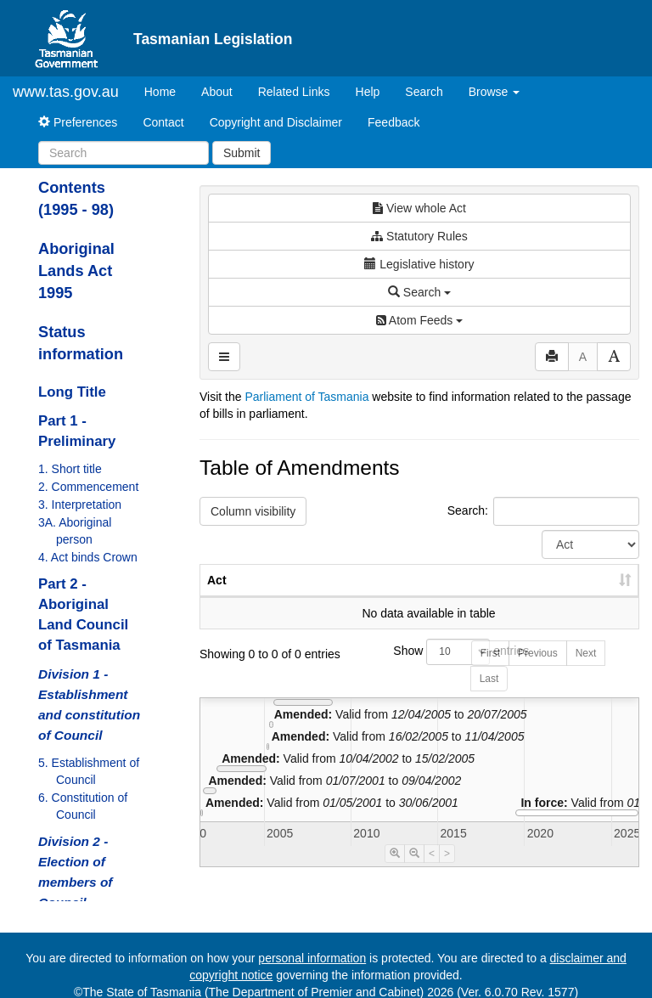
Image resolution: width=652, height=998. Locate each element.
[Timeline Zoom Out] (414, 870)
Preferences (77, 122)
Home (166, 90)
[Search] (123, 153)
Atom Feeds (419, 320)
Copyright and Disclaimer (276, 122)
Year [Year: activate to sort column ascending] (434, 597)
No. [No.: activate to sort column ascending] (357, 597)
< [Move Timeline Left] (432, 871)
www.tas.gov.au (66, 91)
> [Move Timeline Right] (447, 871)
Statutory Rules (419, 236)
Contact (163, 122)
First (490, 670)
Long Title (72, 392)
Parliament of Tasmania (306, 396)
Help (368, 92)
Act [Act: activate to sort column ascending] (217, 597)
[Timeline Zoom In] (395, 870)
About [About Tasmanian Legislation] (217, 92)
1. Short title (70, 469)
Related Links (294, 92)
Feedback (393, 122)
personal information (312, 958)
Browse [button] (494, 92)
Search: (543, 511)
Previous (538, 670)
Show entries (419, 669)
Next (586, 670)
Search (423, 92)
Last (489, 696)
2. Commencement (88, 486)
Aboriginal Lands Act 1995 (76, 271)
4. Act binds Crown (88, 557)
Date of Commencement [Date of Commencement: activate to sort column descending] (549, 588)
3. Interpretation (79, 504)
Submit (242, 153)
